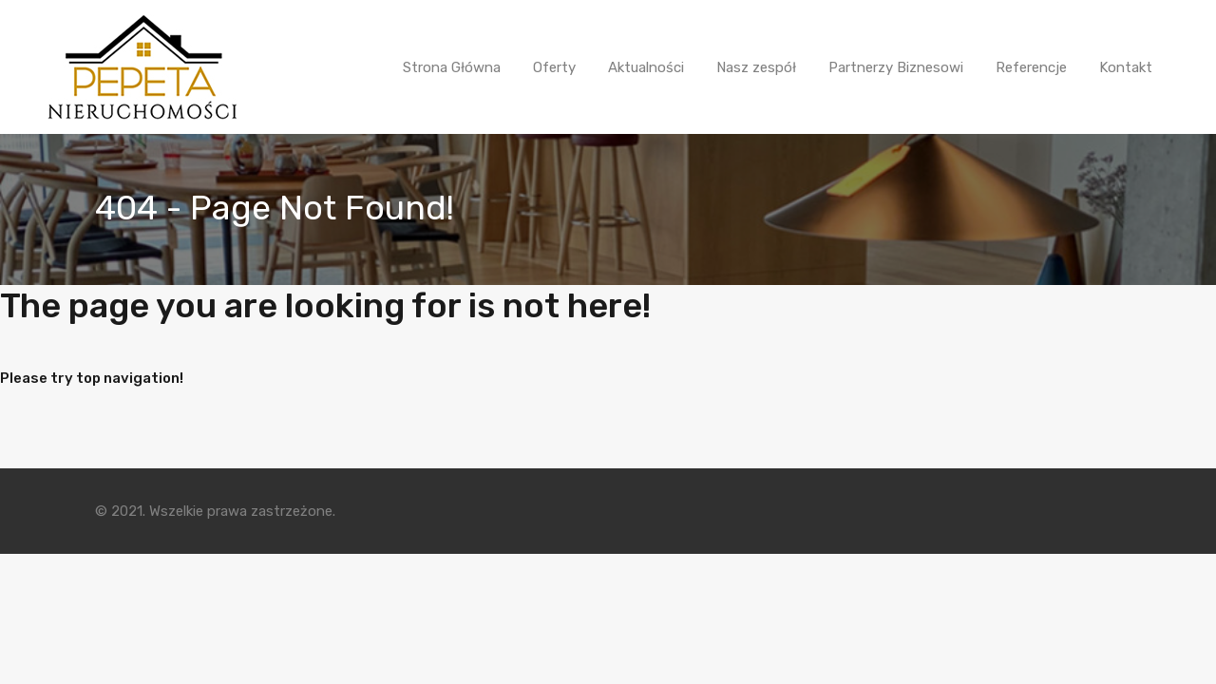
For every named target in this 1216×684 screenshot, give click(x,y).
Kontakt (1125, 67)
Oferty (554, 67)
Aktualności (646, 67)
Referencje (1031, 67)
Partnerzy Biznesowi (895, 67)
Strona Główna (452, 67)
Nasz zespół (756, 67)
